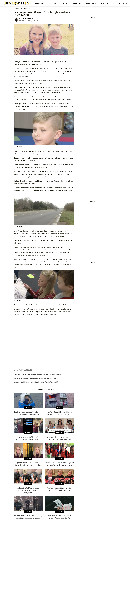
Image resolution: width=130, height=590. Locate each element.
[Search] (113, 3)
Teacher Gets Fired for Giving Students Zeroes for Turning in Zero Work (35, 378)
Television (53, 3)
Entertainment (39, 3)
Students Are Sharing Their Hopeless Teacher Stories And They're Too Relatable (37, 374)
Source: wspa (18, 146)
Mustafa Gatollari (27, 19)
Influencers (77, 3)
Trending (64, 3)
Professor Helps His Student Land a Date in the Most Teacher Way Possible (36, 382)
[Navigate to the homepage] (17, 3)
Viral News (21, 8)
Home (15, 8)
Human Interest (91, 3)
